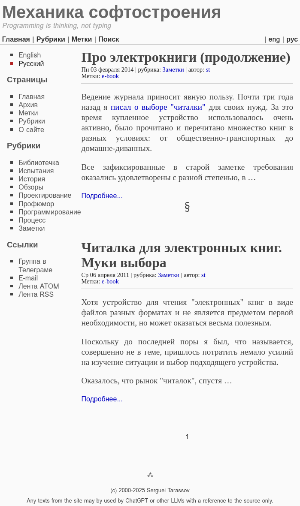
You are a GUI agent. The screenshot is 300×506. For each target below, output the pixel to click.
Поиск (108, 39)
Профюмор (36, 204)
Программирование (49, 212)
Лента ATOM (38, 286)
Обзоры (30, 187)
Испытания (36, 171)
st (208, 69)
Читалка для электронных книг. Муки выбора (181, 255)
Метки (82, 39)
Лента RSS (36, 294)
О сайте (31, 129)
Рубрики (50, 39)
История (31, 179)
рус (292, 39)
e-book (110, 75)
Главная (16, 39)
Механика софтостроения (111, 12)
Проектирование (44, 195)
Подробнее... (101, 195)
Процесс (31, 220)
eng (274, 39)
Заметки (173, 69)
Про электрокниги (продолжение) (185, 57)
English (29, 55)
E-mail (28, 278)
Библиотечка (38, 162)
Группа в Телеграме (35, 265)
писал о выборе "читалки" (158, 106)
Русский (31, 63)
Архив (28, 104)
